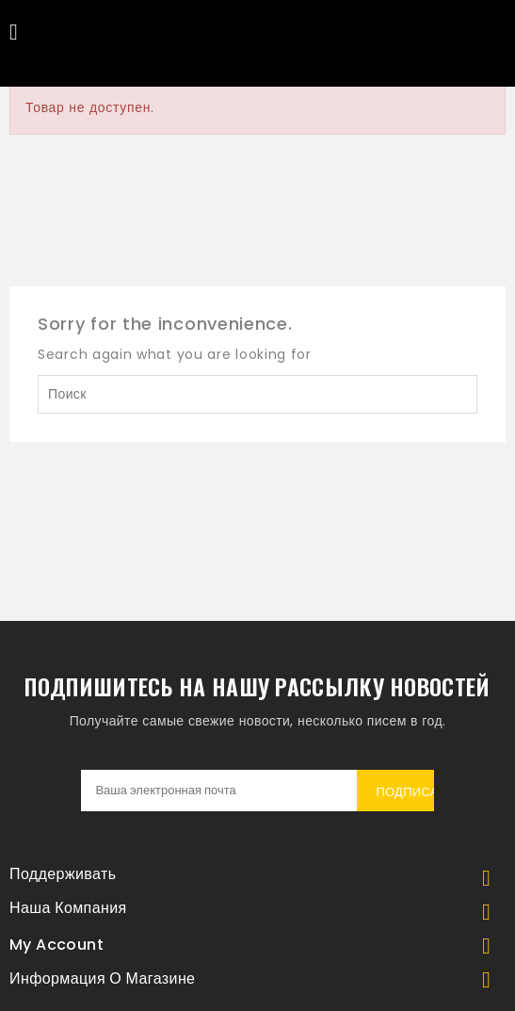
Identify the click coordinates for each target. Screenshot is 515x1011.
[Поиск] (257, 394)
